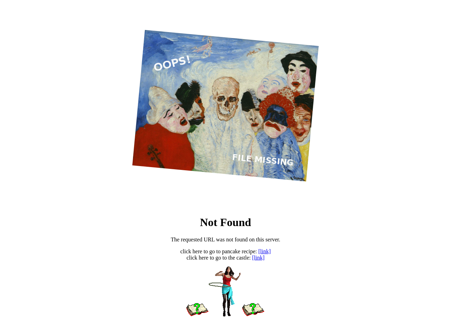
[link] (264, 251)
